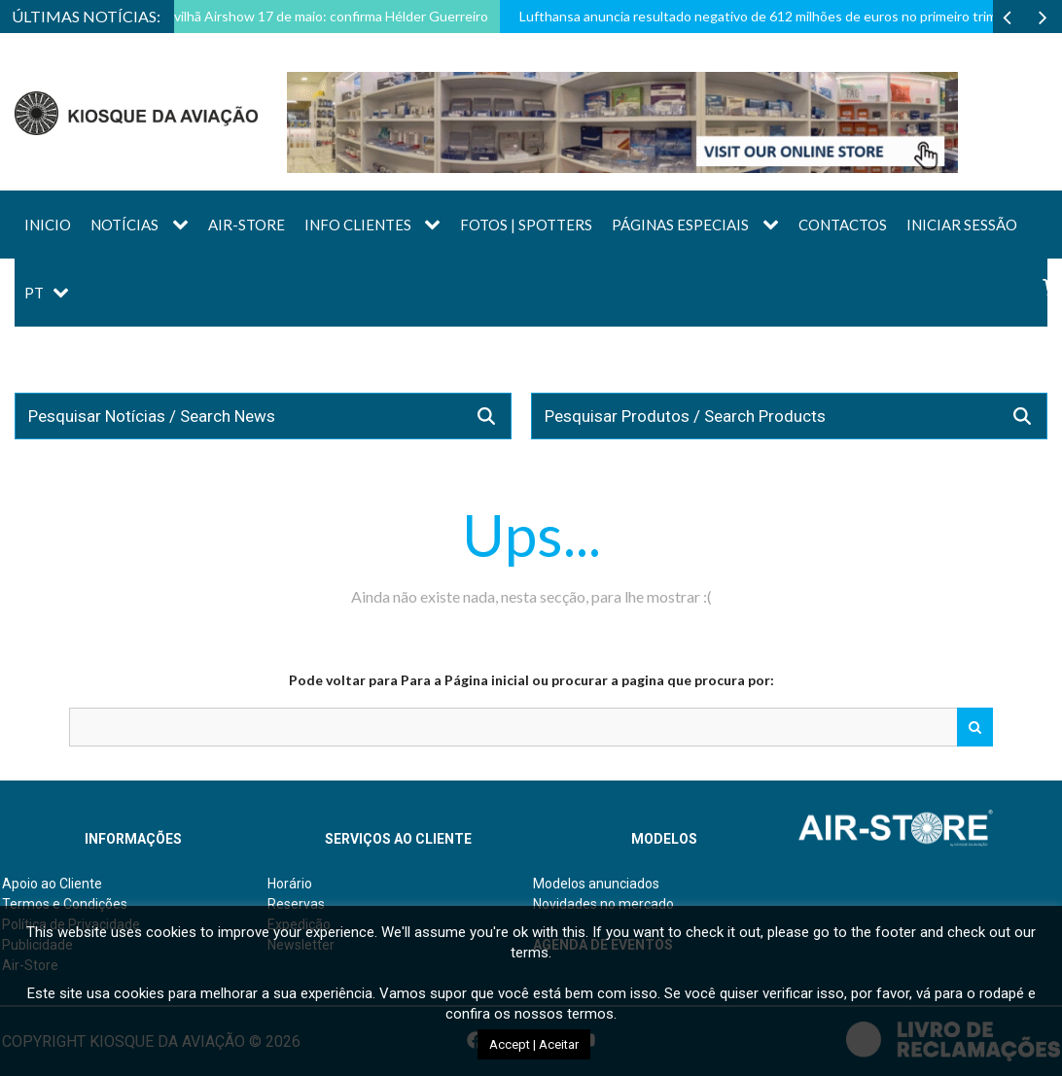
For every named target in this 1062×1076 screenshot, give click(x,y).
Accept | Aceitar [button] (534, 1044)
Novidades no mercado (603, 904)
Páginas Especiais (680, 224)
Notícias (124, 224)
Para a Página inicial (465, 680)
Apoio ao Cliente (52, 883)
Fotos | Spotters (526, 224)
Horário (289, 883)
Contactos (842, 224)
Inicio (47, 224)
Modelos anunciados (596, 883)
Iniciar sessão (961, 224)
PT (34, 292)
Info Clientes (357, 224)
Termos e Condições (64, 904)
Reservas (296, 904)
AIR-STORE (246, 224)
